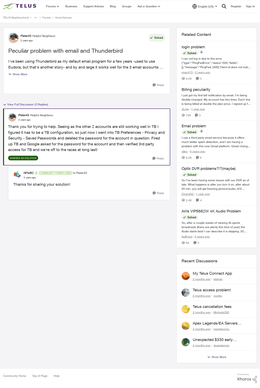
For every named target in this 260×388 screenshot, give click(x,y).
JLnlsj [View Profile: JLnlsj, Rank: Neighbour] (185, 108)
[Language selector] (205, 6)
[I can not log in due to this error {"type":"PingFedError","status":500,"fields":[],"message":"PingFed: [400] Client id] (217, 62)
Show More (17, 74)
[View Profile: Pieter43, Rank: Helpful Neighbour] (13, 38)
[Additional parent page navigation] (35, 17)
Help (57, 375)
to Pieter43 (80, 173)
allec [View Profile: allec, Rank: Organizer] (185, 151)
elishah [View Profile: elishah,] (218, 279)
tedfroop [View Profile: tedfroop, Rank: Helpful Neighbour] (187, 236)
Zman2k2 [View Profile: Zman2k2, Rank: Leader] (188, 194)
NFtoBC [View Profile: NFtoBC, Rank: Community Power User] (29, 173)
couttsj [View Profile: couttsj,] (217, 295)
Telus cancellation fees (212, 306)
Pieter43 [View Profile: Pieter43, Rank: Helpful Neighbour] (26, 36)
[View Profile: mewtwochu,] (186, 326)
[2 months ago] (201, 279)
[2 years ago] (202, 72)
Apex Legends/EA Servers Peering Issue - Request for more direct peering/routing (221, 323)
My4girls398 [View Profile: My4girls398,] (221, 312)
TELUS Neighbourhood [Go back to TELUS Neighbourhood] (16, 17)
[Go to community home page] (20, 6)
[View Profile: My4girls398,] (186, 309)
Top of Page (40, 375)
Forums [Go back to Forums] (46, 17)
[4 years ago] (196, 151)
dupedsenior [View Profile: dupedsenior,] (221, 345)
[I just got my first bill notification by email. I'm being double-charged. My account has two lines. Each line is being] (217, 99)
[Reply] (158, 85)
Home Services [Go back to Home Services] (63, 17)
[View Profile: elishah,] (186, 276)
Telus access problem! (212, 290)
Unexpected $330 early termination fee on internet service (222, 339)
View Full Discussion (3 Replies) (25, 104)
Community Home (14, 375)
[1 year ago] (197, 109)
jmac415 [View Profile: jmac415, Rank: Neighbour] (187, 72)
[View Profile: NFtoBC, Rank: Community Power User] (17, 175)
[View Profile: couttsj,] (186, 292)
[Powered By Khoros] (247, 378)
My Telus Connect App (212, 273)
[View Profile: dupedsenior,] (186, 342)
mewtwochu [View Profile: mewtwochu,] (221, 328)
